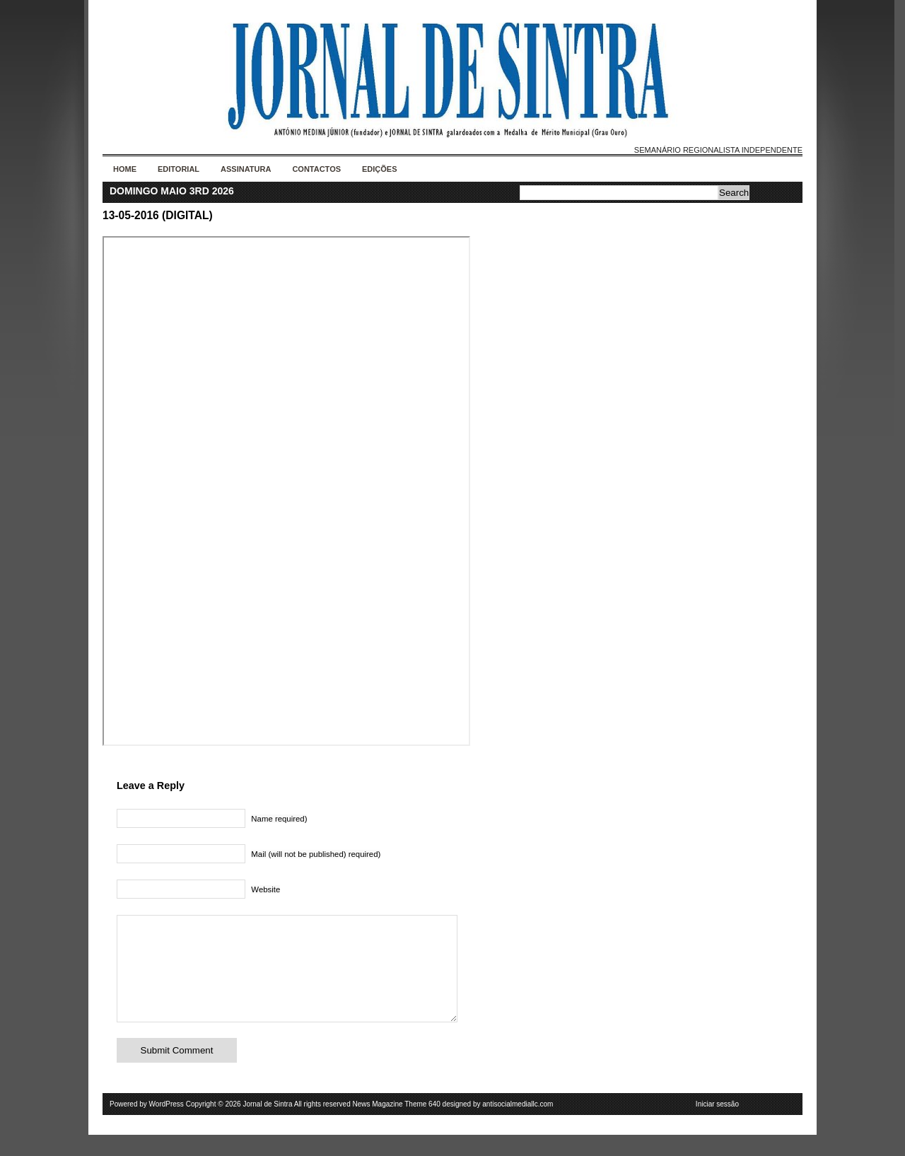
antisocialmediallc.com (517, 1125)
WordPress (166, 1125)
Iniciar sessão (717, 1125)
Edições (379, 169)
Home (124, 169)
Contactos (316, 169)
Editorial (178, 169)
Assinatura (246, 169)
